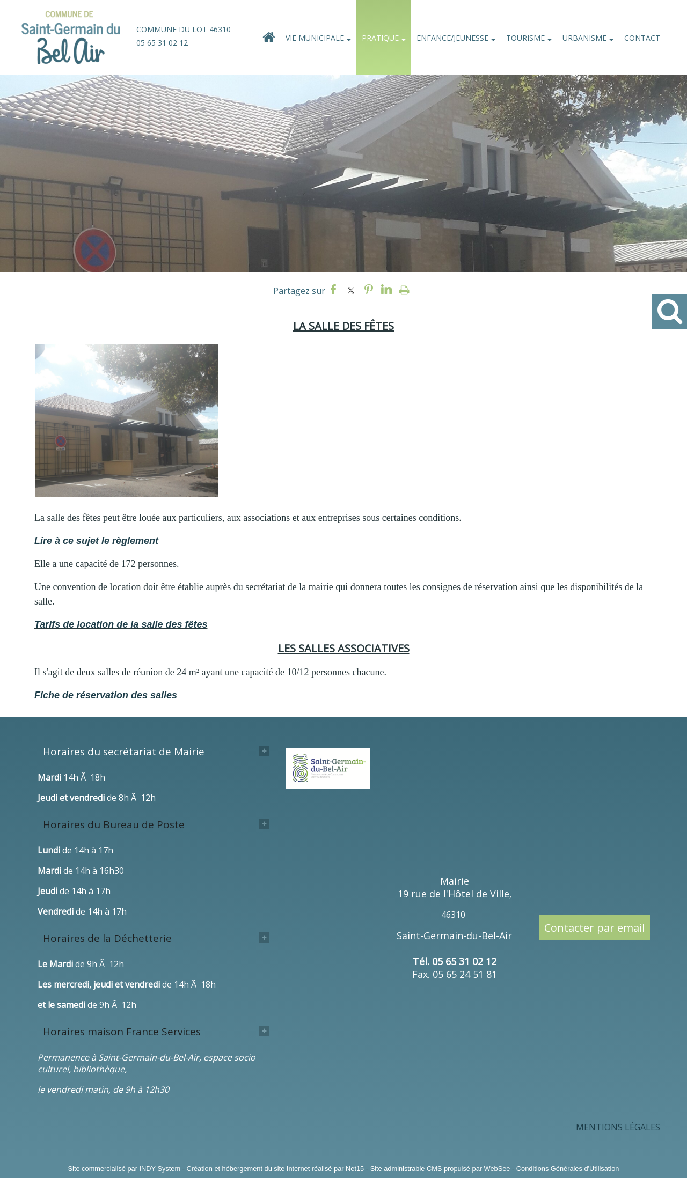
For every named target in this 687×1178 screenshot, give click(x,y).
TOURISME (525, 38)
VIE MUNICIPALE (315, 38)
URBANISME (584, 38)
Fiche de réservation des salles (105, 695)
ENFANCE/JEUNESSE (452, 38)
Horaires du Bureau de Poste (114, 824)
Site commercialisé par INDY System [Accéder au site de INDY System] (124, 1169)
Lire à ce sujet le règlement (96, 540)
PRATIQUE (380, 38)
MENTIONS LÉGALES (618, 1127)
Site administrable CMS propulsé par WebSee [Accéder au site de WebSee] (440, 1169)
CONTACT (642, 38)
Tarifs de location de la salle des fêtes (120, 624)
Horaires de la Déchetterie (107, 938)
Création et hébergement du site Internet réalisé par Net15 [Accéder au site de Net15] (275, 1169)
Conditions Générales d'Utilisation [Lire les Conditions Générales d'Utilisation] (567, 1169)
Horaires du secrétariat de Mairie (123, 752)
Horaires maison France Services (122, 1032)
